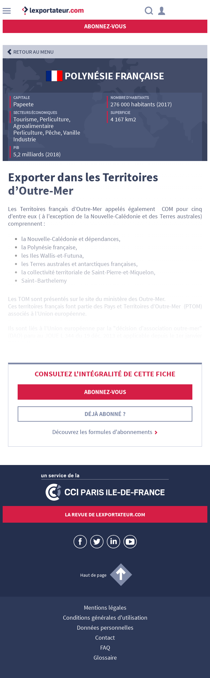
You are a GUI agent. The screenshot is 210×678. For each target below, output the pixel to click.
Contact (105, 638)
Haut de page (93, 575)
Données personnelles (105, 628)
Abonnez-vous (105, 26)
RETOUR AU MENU (33, 51)
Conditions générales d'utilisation (105, 618)
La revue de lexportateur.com (105, 514)
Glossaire (105, 658)
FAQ (105, 648)
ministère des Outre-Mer (134, 299)
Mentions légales (105, 608)
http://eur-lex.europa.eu (53, 343)
